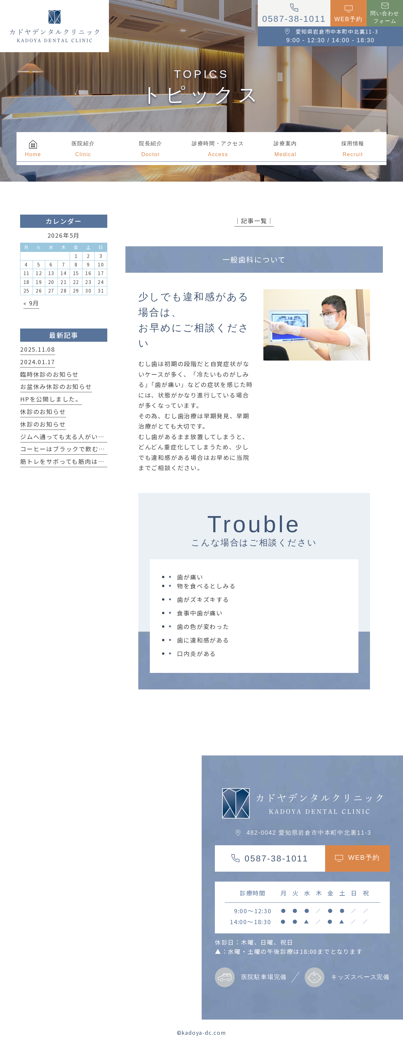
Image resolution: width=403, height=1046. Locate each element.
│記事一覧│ (254, 220)
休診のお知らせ (43, 411)
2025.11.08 (37, 349)
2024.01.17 (37, 361)
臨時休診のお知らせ (49, 374)
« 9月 (31, 302)
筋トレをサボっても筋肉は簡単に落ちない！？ (88, 461)
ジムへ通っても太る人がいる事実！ (72, 436)
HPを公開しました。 (51, 399)
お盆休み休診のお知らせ (56, 386)
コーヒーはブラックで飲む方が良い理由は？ (85, 448)
